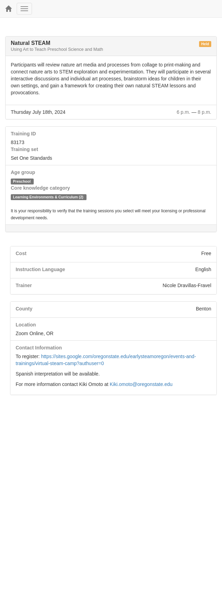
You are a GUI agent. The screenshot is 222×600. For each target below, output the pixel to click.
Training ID (23, 133)
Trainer (24, 285)
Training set (24, 149)
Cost (21, 253)
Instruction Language (40, 269)
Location (26, 324)
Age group (23, 172)
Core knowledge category (40, 188)
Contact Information (39, 347)
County (24, 308)
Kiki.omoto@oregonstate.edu (141, 384)
